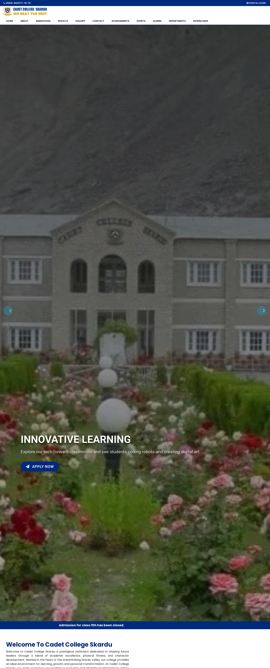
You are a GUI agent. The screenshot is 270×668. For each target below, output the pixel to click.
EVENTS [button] (141, 20)
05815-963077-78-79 (17, 3)
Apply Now (40, 465)
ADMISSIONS (43, 20)
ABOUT (24, 20)
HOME (9, 20)
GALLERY (80, 20)
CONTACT (98, 20)
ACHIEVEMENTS (120, 20)
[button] (8, 310)
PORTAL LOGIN (256, 3)
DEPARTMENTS (177, 20)
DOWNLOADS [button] (200, 20)
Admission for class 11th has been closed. (92, 625)
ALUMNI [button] (157, 20)
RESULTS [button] (63, 20)
